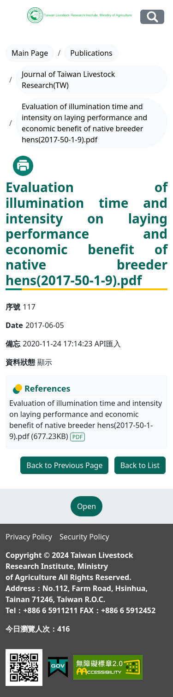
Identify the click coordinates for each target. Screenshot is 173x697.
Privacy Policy (29, 537)
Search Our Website (152, 17)
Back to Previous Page (64, 465)
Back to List (140, 465)
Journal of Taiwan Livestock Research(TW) (68, 79)
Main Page (30, 53)
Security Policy (84, 537)
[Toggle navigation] (14, 17)
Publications (91, 53)
